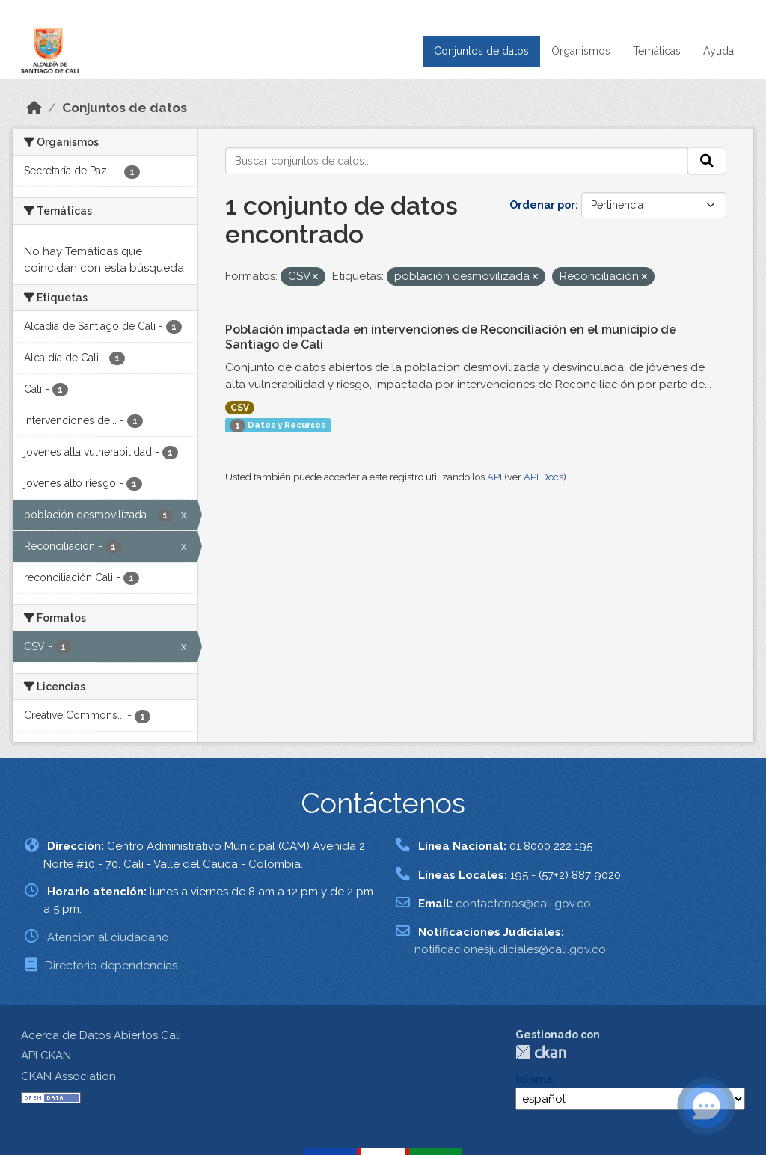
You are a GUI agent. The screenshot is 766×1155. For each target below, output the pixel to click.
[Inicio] (34, 107)
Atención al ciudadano (108, 937)
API (494, 476)
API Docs (543, 476)
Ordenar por (542, 205)
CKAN (540, 1052)
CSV (239, 407)
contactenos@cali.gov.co (523, 903)
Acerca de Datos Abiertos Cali (101, 1035)
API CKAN (46, 1055)
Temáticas (657, 51)
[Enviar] (706, 160)
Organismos (580, 51)
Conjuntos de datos (481, 51)
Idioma (534, 1079)
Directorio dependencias (111, 965)
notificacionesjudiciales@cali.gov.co (510, 949)
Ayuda (718, 51)
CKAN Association (68, 1076)
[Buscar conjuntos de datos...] (457, 160)
